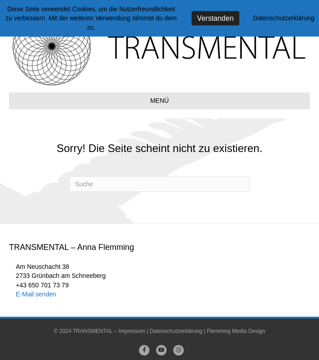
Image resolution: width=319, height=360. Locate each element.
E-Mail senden (36, 294)
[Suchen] (159, 184)
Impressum (132, 331)
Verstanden (215, 18)
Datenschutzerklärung (176, 331)
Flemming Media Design (236, 331)
